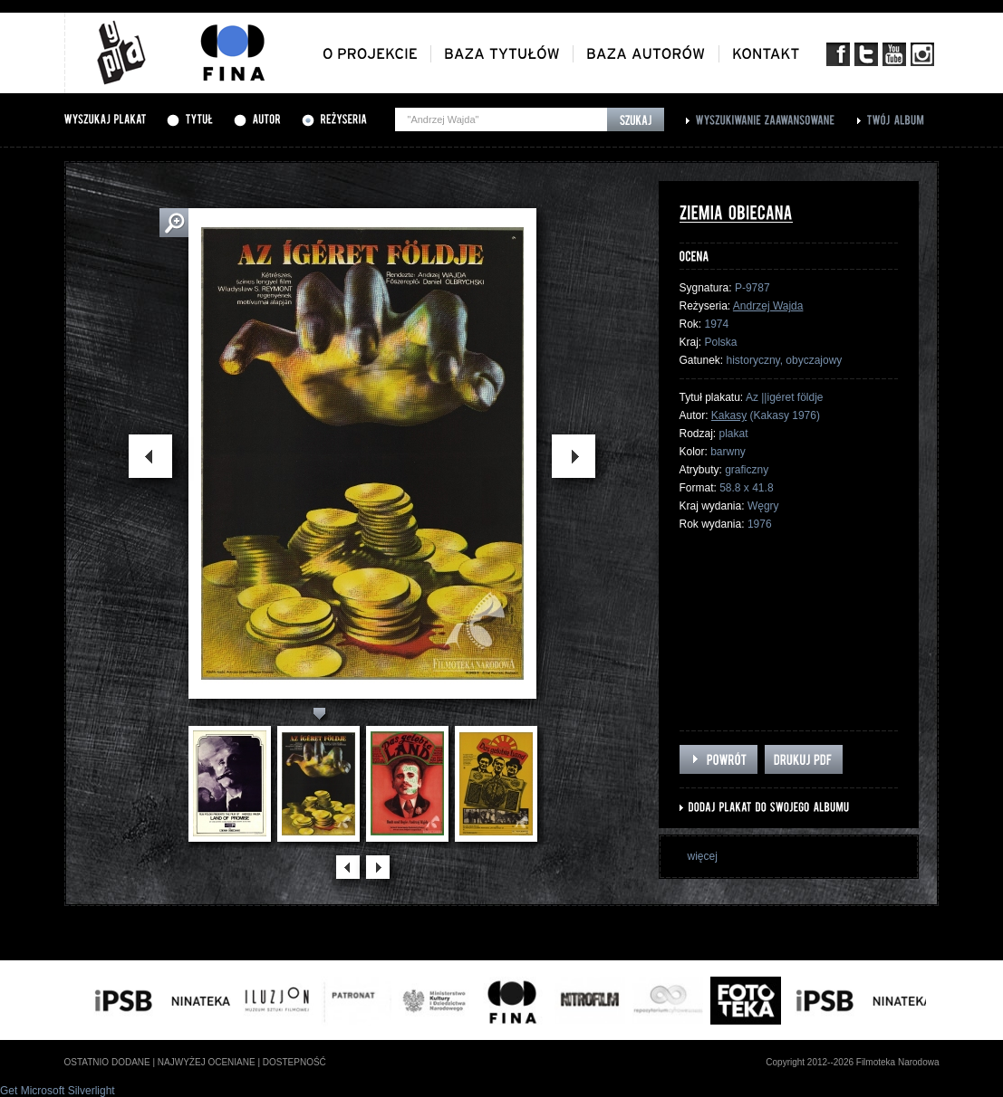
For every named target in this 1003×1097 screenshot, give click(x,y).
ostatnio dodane (107, 1062)
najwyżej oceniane (207, 1062)
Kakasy (729, 415)
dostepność (294, 1062)
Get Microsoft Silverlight (57, 1090)
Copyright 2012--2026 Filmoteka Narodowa (852, 1062)
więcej (703, 856)
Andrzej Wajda (768, 306)
